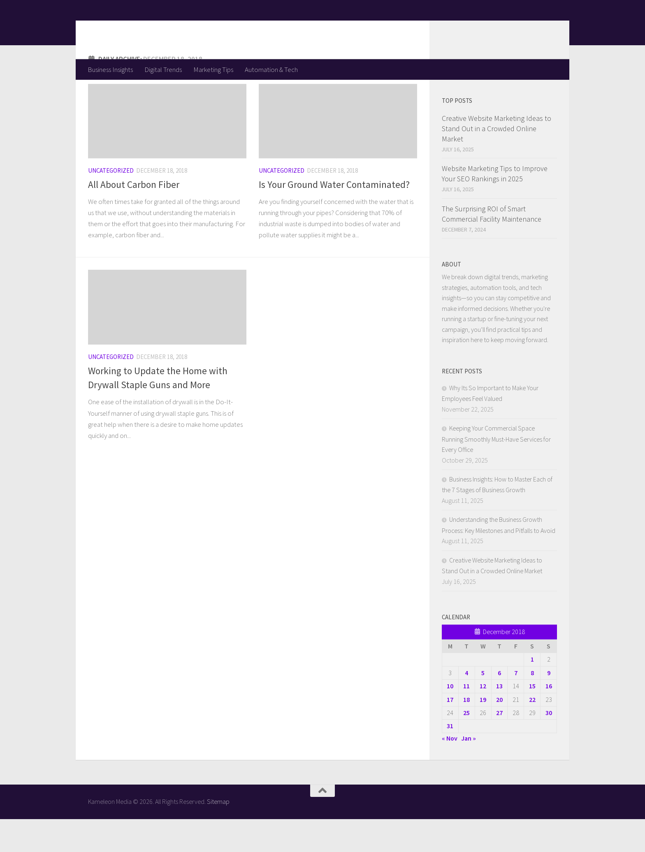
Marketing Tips (213, 69)
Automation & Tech (271, 69)
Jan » (468, 771)
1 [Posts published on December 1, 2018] (532, 692)
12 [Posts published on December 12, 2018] (483, 719)
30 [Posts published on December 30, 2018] (548, 745)
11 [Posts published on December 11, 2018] (466, 719)
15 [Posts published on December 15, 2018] (532, 719)
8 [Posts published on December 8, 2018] (532, 706)
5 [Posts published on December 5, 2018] (483, 706)
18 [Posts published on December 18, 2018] (466, 732)
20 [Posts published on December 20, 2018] (499, 732)
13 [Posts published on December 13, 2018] (499, 719)
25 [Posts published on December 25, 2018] (466, 745)
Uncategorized (111, 203)
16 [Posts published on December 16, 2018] (548, 719)
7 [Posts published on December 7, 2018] (515, 706)
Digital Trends (163, 69)
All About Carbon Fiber (133, 217)
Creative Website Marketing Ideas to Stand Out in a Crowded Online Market (496, 161)
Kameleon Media (152, 29)
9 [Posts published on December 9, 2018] (548, 706)
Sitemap (218, 834)
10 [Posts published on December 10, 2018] (450, 719)
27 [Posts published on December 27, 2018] (499, 745)
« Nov (449, 771)
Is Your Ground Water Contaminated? (334, 217)
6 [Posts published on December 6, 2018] (499, 706)
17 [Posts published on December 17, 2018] (450, 732)
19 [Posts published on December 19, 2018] (483, 732)
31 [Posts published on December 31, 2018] (450, 759)
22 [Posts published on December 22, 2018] (532, 732)
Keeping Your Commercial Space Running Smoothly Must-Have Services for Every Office (496, 471)
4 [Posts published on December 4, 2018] (466, 706)
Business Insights (110, 69)
